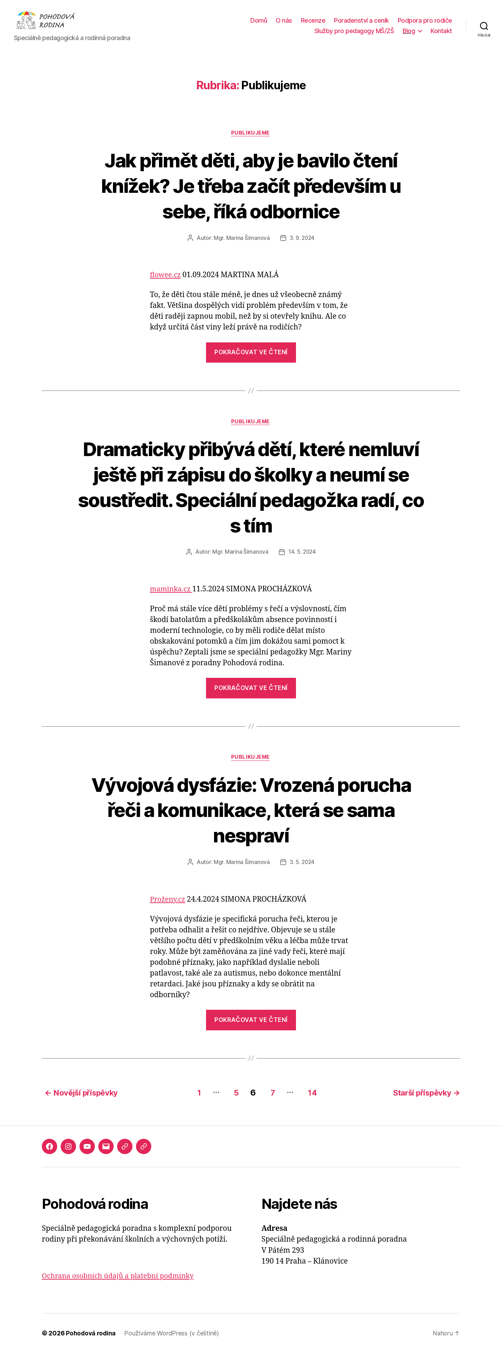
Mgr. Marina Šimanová (241, 248)
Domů (258, 25)
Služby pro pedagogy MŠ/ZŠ (354, 36)
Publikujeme (251, 144)
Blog (409, 36)
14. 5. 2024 (302, 563)
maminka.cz (172, 600)
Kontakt (441, 36)
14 (312, 1103)
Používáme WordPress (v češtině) (173, 1344)
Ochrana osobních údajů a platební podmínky (121, 1287)
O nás (284, 25)
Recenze (313, 25)
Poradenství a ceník (361, 25)
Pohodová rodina (91, 1344)
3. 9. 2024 (302, 248)
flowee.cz (166, 286)
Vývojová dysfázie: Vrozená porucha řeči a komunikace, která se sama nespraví (251, 821)
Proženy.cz (168, 911)
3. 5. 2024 (302, 874)
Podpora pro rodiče (425, 25)
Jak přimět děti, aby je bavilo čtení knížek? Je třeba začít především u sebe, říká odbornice (251, 196)
